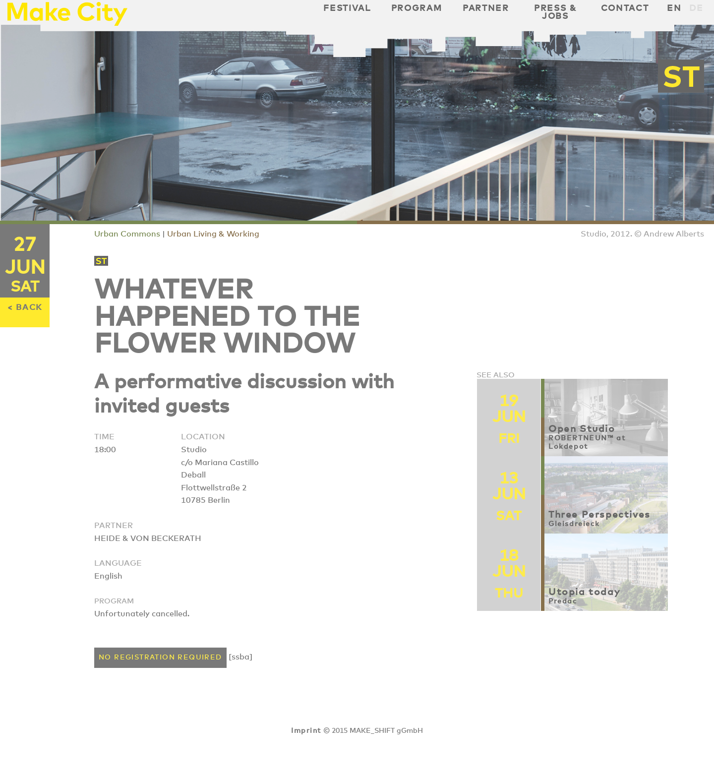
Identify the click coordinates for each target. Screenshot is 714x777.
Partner (486, 8)
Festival (346, 8)
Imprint (306, 730)
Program (416, 8)
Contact (625, 8)
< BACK (24, 307)
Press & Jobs (555, 12)
